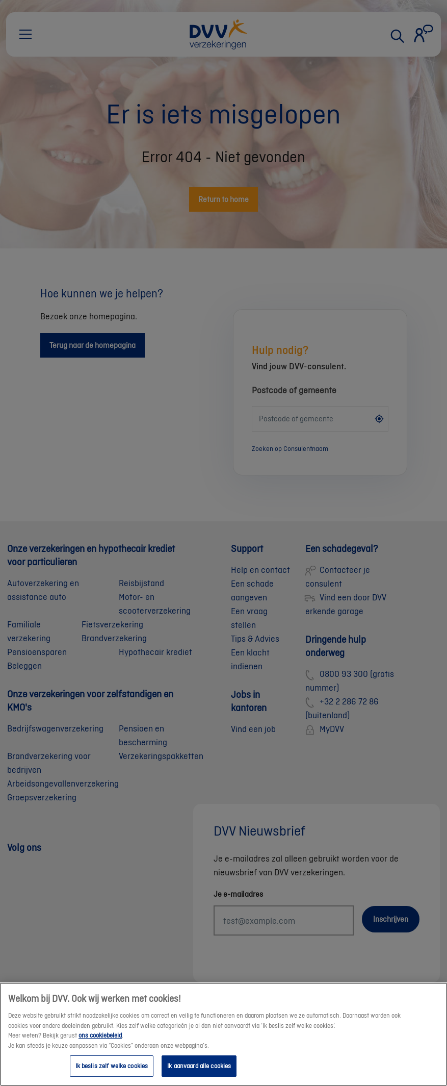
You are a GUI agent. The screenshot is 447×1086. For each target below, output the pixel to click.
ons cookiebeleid (100, 1046)
